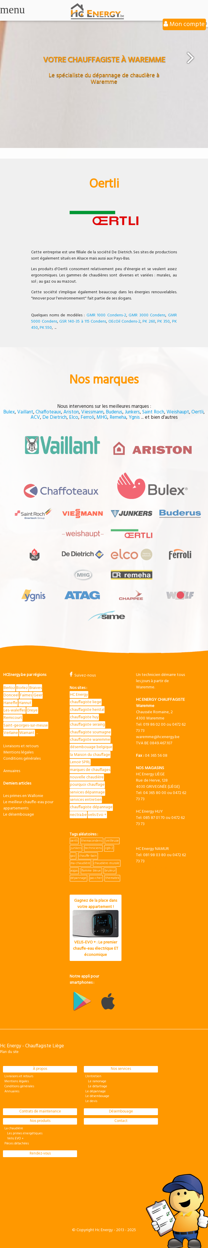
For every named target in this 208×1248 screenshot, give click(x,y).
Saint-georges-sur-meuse (26, 725)
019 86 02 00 (154, 724)
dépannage (79, 878)
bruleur (110, 870)
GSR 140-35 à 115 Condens (82, 321)
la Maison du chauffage (90, 754)
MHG (102, 417)
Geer (37, 695)
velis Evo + (97, 814)
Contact (120, 1121)
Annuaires (11, 771)
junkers (76, 848)
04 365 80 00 (154, 793)
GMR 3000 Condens (147, 315)
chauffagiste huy (84, 717)
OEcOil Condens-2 (124, 321)
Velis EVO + (14, 1138)
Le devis (91, 1101)
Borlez (22, 688)
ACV (35, 417)
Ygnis (134, 417)
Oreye (32, 710)
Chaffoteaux (48, 412)
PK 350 (163, 321)
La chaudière (13, 1128)
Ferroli (87, 417)
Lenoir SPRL (80, 762)
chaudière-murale (106, 863)
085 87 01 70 (154, 817)
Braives (35, 688)
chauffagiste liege (85, 702)
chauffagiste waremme (90, 739)
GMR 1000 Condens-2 (106, 315)
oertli (74, 840)
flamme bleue (91, 870)
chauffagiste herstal (87, 709)
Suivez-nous (83, 675)
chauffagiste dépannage (91, 807)
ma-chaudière (80, 863)
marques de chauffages (90, 769)
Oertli (197, 412)
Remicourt (13, 717)
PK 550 (46, 327)
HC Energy (79, 694)
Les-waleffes (14, 710)
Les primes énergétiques (23, 1133)
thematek (112, 878)
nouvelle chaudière (87, 777)
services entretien (86, 799)
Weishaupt (178, 412)
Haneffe (10, 703)
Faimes (26, 695)
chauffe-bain (88, 856)
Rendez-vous (40, 1154)
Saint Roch (153, 412)
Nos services (121, 1069)
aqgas (74, 870)
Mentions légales (18, 752)
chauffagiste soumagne (90, 732)
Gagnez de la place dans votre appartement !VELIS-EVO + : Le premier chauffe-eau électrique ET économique (96, 927)
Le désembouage (18, 814)
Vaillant (25, 412)
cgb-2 (109, 848)
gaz (73, 856)
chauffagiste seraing (87, 724)
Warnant (26, 733)
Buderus (114, 412)
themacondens (91, 840)
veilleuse (112, 840)
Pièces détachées (16, 1143)
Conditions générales (22, 758)
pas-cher (96, 878)
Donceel (11, 695)
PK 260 (149, 321)
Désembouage (121, 1112)
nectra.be (78, 814)
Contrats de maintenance (40, 1112)
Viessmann (92, 412)
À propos (40, 1069)
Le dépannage (95, 1091)
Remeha (118, 417)
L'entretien (93, 1076)
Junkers (132, 412)
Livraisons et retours (21, 746)
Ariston (71, 412)
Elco (73, 417)
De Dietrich (54, 417)
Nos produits (40, 1121)
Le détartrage (96, 1086)
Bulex (9, 412)
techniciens (93, 848)
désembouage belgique (91, 747)
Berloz (9, 688)
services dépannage (87, 792)
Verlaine (11, 733)
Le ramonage (95, 1081)
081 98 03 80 (154, 855)
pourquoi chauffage (87, 784)
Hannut (25, 703)
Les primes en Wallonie (23, 796)
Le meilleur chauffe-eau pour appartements (28, 805)
